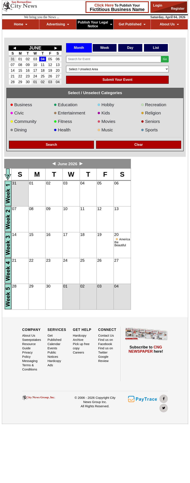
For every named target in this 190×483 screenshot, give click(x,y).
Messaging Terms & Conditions (30, 365)
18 (43, 70)
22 (20, 76)
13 (58, 65)
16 (28, 70)
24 (35, 76)
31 (13, 59)
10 (35, 65)
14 (13, 70)
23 (28, 76)
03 (35, 59)
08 (20, 65)
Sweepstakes (31, 339)
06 (58, 59)
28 (13, 82)
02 (28, 59)
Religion (151, 112)
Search (51, 144)
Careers (78, 352)
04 (43, 59)
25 (43, 76)
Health (62, 129)
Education (65, 104)
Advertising (57, 24)
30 (28, 82)
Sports (149, 129)
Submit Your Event (117, 79)
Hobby (105, 104)
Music (105, 129)
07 (13, 65)
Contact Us (106, 335)
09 (28, 65)
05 (50, 59)
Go (165, 59)
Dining (18, 129)
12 (50, 65)
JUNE (35, 48)
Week (104, 48)
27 (58, 76)
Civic (17, 112)
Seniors (150, 121)
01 (20, 59)
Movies (106, 121)
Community (23, 121)
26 (50, 76)
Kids (103, 112)
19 (50, 70)
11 (43, 65)
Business (21, 104)
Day (130, 48)
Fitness (63, 121)
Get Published (132, 24)
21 (13, 76)
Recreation (153, 104)
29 (20, 82)
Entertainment (69, 112)
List (156, 48)
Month (79, 48)
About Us (169, 24)
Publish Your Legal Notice (95, 24)
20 (58, 70)
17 (35, 70)
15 (20, 70)
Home (20, 24)
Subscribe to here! (146, 349)
